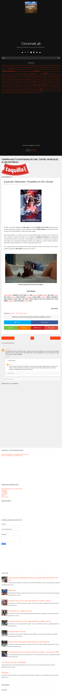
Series (42, 89)
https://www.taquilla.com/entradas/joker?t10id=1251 (15, 454)
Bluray (11, 69)
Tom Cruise (57, 90)
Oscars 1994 (50, 85)
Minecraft (16, 85)
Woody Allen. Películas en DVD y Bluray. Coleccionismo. (29, 642)
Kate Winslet (16, 81)
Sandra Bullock (20, 89)
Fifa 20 (58, 74)
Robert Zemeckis (53, 87)
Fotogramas (5, 492)
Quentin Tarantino (32, 87)
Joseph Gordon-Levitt (7, 81)
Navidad (31, 85)
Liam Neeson (55, 81)
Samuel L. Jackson (11, 89)
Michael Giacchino (47, 83)
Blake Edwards (56, 67)
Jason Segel (8, 79)
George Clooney (38, 76)
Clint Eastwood (56, 69)
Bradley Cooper (18, 69)
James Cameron (43, 77)
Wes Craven (22, 92)
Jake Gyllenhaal (35, 77)
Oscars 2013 (56, 85)
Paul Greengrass (11, 87)
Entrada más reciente (8, 338)
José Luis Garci (56, 79)
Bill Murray (41, 67)
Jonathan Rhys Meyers (47, 79)
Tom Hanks (5, 92)
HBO (59, 76)
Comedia (19, 71)
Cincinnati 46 (31, 43)
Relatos (39, 87)
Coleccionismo (9, 71)
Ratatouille (12, 590)
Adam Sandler (9, 65)
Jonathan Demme (37, 79)
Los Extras (4, 494)
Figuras (4, 76)
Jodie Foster (21, 79)
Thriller (40, 90)
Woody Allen (30, 92)
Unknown (7, 349)
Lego (38, 81)
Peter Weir (18, 87)
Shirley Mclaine (49, 89)
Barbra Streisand (23, 67)
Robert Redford (45, 87)
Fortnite (8, 76)
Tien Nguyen (33, 150)
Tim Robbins (51, 90)
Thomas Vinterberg (33, 90)
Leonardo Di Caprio (46, 81)
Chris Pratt (42, 69)
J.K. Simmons (20, 77)
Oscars (44, 85)
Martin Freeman (24, 83)
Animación (33, 65)
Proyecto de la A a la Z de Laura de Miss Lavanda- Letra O (29, 621)
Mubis (3, 495)
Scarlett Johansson (29, 89)
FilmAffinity (4, 491)
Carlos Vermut (35, 69)
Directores (23, 74)
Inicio (32, 338)
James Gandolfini (52, 77)
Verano (10, 92)
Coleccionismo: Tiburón (17, 632)
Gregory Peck (46, 76)
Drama (33, 74)
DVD (45, 73)
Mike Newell (5, 85)
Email (10, 328)
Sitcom (55, 89)
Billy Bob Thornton (48, 67)
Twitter (17, 322)
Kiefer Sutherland (32, 81)
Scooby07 (36, 89)
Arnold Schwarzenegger (51, 65)
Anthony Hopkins (40, 65)
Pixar (22, 87)
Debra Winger (16, 74)
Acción (4, 65)
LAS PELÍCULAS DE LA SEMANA (14, 662)
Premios (26, 87)
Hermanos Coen (6, 77)
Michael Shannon (56, 83)
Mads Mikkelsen (10, 83)
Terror (17, 90)
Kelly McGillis (23, 81)
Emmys (54, 74)
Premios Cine (5, 497)
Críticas (37, 71)
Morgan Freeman (24, 85)
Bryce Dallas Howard (27, 69)
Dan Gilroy (52, 71)
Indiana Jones (13, 77)
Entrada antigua (55, 338)
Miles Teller (11, 85)
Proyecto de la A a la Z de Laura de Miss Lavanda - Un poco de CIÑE (33, 652)
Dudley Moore (39, 74)
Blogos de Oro (5, 69)
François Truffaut (20, 76)
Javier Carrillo (14, 79)
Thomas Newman (23, 90)
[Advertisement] (31, 27)
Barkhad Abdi (31, 67)
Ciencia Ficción (49, 69)
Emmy (50, 74)
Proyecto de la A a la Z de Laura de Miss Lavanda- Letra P (29, 601)
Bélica (36, 67)
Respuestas (11, 360)
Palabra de (4, 87)
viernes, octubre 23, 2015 (11, 184)
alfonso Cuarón (17, 65)
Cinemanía (4, 490)
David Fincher (8, 74)
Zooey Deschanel (38, 92)
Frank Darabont (28, 76)
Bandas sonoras (15, 67)
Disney (28, 74)
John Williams (29, 79)
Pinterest (37, 328)
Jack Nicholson (27, 77)
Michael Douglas (39, 83)
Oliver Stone (37, 85)
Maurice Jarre (31, 83)
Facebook (44, 322)
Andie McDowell (25, 65)
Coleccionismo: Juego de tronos (20, 611)
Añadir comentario (7, 379)
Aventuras (8, 67)
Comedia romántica (27, 71)
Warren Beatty (15, 92)
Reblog (24, 328)
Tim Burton (45, 90)
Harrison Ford (54, 76)
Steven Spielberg (11, 90)
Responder (7, 356)
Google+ (51, 328)
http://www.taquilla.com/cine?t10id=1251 (12, 455)
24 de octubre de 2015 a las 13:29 (21, 364)
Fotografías (13, 76)
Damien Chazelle (45, 71)
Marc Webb (17, 83)
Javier (27, 184)
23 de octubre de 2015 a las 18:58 (17, 349)
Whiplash (5, 673)
